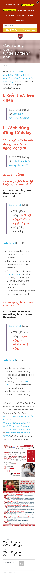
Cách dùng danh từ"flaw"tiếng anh (14, 535)
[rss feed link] (21, 555)
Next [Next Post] (5, 541)
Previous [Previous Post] (6, 531)
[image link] (20, 36)
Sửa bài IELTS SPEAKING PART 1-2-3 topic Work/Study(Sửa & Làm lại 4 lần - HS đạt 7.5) (20, 74)
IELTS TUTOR (15, 201)
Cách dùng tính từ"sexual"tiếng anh (15, 545)
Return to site (9, 554)
